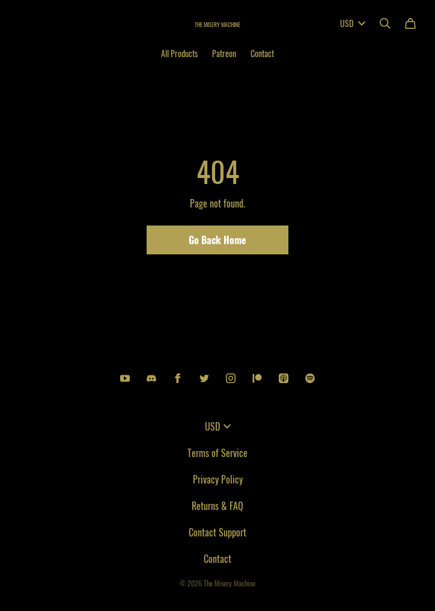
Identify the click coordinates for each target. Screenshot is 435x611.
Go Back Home (217, 240)
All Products (179, 53)
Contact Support (217, 532)
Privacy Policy (218, 479)
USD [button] (218, 426)
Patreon (224, 53)
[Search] (385, 23)
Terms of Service (217, 453)
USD (352, 23)
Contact (262, 53)
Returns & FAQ (217, 506)
